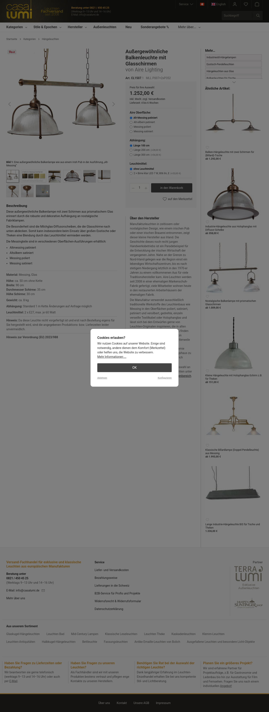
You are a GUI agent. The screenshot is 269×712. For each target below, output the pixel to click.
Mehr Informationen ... (111, 356)
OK (134, 368)
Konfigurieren (165, 378)
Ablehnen (102, 378)
